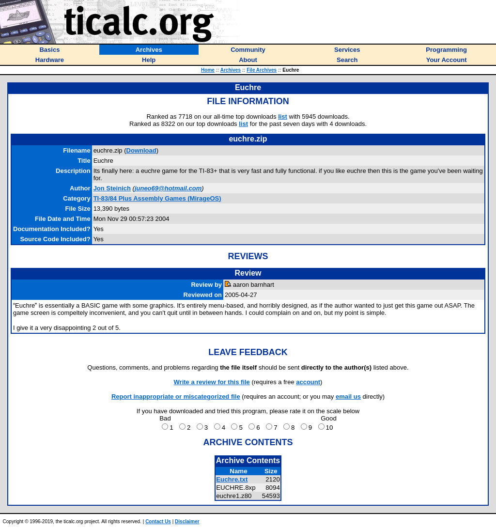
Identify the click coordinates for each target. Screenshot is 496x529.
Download (141, 150)
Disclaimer (187, 521)
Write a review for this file (212, 382)
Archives (230, 70)
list (282, 116)
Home (208, 70)
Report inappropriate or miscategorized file (175, 396)
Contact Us (158, 521)
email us (348, 396)
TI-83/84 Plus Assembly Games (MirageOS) (157, 198)
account (308, 382)
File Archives (262, 70)
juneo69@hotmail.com (168, 188)
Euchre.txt (232, 479)
